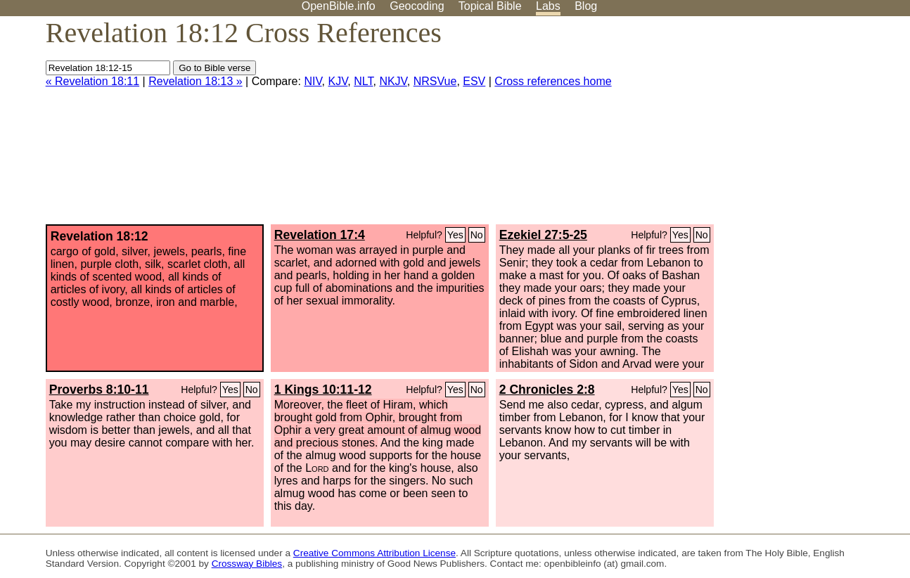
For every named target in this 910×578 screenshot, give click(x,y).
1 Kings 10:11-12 (323, 390)
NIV (312, 81)
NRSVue (435, 81)
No (476, 234)
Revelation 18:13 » (195, 81)
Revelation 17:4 (319, 235)
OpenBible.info (339, 6)
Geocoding (417, 6)
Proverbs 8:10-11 (99, 390)
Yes (455, 234)
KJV (337, 81)
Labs (548, 6)
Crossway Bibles (247, 563)
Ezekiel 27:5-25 (543, 235)
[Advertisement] (767, 125)
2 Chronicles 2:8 (547, 390)
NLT (363, 81)
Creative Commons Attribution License (374, 553)
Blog (586, 6)
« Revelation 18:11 (92, 81)
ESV (474, 81)
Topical (490, 6)
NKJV (392, 81)
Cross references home (552, 81)
